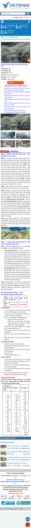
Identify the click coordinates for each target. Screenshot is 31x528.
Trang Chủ (15, 5)
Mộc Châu (22, 154)
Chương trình (4, 151)
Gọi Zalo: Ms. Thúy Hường (3, 26)
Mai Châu (15, 154)
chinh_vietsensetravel (5, 32)
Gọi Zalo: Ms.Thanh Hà (18, 26)
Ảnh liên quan (14, 151)
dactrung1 (5, 27)
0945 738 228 (24, 17)
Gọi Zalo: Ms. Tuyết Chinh (3, 32)
